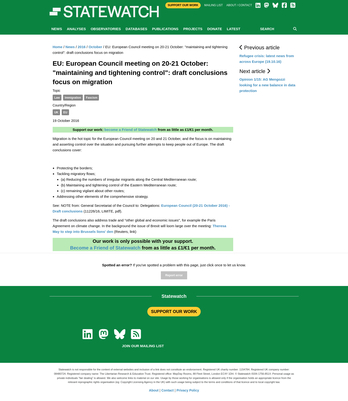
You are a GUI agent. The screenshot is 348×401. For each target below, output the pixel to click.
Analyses (76, 29)
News (56, 29)
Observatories (106, 29)
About (153, 390)
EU (65, 112)
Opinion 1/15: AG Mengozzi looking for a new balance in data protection (267, 85)
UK (56, 112)
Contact (167, 390)
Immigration (73, 97)
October (95, 47)
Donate (214, 29)
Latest (233, 29)
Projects (192, 29)
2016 (82, 47)
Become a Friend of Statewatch (105, 247)
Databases (136, 29)
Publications (165, 29)
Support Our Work (183, 5)
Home (58, 47)
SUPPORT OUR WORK (174, 311)
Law (57, 97)
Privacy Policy (187, 390)
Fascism (91, 97)
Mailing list (213, 5)
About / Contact (239, 5)
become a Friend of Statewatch (130, 130)
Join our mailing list (143, 346)
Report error (174, 275)
